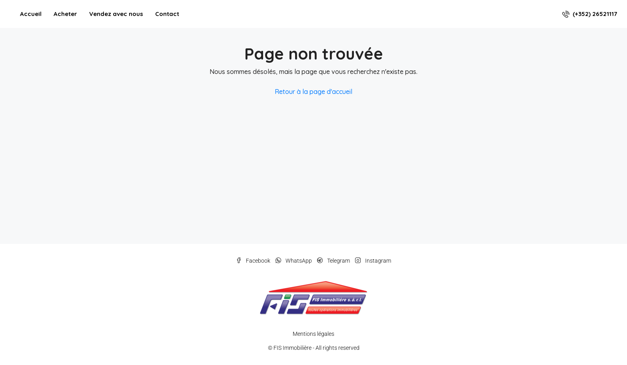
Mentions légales (313, 334)
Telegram (334, 260)
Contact (167, 14)
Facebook (254, 260)
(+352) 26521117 (589, 14)
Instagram (373, 260)
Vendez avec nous (116, 14)
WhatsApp (294, 260)
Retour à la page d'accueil (313, 92)
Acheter (65, 14)
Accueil (31, 14)
